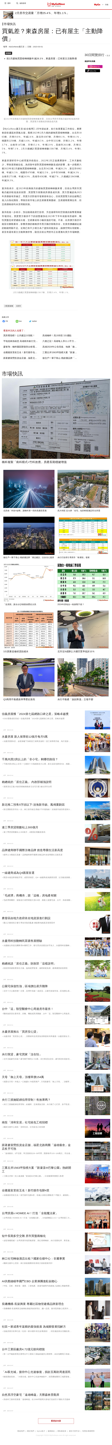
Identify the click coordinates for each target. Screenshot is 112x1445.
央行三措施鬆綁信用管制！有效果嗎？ (26, 1099)
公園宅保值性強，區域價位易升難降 (25, 985)
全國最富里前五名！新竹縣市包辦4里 (22, 351)
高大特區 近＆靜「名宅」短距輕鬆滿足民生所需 (78, 510)
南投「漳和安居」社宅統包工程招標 (25, 1121)
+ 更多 (107, 57)
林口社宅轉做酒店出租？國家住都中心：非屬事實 (33, 1257)
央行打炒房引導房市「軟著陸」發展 (73, 557)
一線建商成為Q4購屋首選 (18, 872)
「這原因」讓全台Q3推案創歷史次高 (19, 604)
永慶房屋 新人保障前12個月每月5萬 (25, 735)
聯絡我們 (20, 1430)
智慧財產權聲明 (88, 1430)
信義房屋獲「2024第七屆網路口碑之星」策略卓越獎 (35, 713)
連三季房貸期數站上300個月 (20, 826)
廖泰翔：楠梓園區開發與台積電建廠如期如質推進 (28, 346)
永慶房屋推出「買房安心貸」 (20, 1031)
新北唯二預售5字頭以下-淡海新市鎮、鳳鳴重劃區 (33, 804)
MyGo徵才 (41, 1430)
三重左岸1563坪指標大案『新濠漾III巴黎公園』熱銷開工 (70, 351)
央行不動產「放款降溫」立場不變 (75, 698)
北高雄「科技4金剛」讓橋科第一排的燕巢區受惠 (25, 510)
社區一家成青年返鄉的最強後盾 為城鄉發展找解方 (34, 1325)
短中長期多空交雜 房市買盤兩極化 (24, 1235)
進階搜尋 (23, 4)
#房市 (18, 305)
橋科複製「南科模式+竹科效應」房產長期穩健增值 (34, 461)
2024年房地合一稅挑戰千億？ (70, 604)
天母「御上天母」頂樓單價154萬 (23, 1076)
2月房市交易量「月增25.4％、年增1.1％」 (42, 13)
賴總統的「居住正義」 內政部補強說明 (26, 781)
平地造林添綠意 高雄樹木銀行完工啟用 (22, 340)
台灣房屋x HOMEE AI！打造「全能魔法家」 (30, 1212)
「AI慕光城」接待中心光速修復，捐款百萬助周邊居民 (36, 1371)
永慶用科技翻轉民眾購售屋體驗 (22, 940)
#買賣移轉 (9, 305)
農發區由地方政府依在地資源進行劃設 (26, 917)
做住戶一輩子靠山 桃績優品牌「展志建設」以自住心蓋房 (70, 357)
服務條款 (51, 1430)
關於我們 (30, 1430)
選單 (9, 4)
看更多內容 (56, 1420)
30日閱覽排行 (94, 56)
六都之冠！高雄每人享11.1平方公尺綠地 (62, 340)
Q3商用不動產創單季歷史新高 (19, 698)
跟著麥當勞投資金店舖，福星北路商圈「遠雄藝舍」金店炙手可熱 (36, 357)
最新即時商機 (90, 63)
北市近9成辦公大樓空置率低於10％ (76, 650)
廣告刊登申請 (74, 1430)
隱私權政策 (61, 1430)
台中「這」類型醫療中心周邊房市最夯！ (28, 1008)
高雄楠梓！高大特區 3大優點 (56, 335)
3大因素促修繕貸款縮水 (15, 650)
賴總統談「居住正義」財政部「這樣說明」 (29, 962)
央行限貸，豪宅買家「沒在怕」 (22, 1053)
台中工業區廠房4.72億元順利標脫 (23, 1348)
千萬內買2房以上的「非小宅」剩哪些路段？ (30, 758)
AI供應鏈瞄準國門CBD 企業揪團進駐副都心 (29, 1280)
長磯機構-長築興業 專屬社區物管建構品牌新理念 (33, 1303)
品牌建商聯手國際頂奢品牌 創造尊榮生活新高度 (32, 849)
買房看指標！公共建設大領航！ (19, 335)
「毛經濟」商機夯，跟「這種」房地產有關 (29, 894)
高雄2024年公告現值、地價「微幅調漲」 (63, 346)
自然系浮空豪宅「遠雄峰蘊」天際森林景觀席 (30, 1394)
